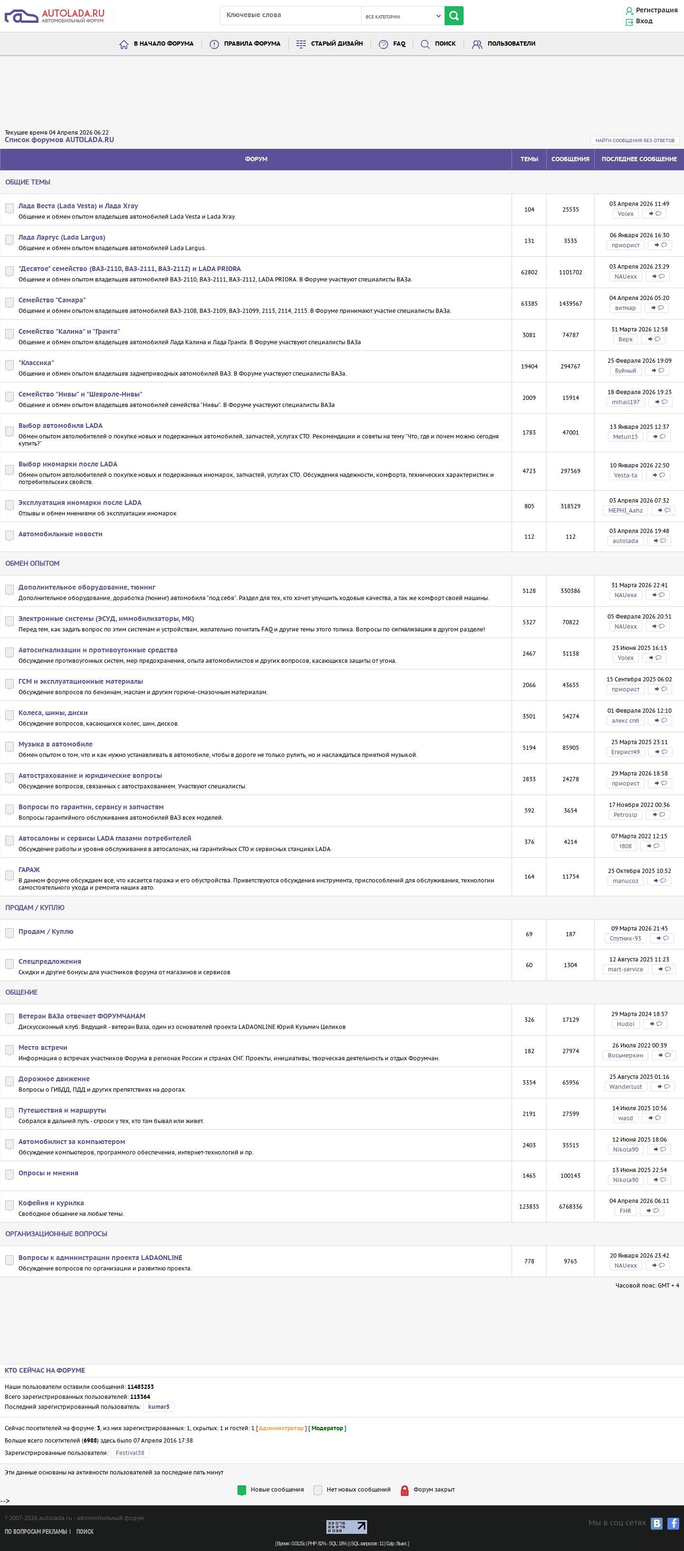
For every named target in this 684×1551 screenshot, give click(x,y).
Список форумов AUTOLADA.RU (59, 140)
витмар (625, 307)
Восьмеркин (625, 1055)
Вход (644, 21)
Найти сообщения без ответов (635, 140)
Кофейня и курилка (51, 1203)
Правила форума (252, 44)
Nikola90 (625, 1149)
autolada (625, 540)
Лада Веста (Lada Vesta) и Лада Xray (78, 206)
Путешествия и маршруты (62, 1111)
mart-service (625, 969)
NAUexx (626, 276)
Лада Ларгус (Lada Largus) (62, 238)
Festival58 (130, 1452)
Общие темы (27, 182)
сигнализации (411, 629)
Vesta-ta (625, 475)
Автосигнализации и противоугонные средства (98, 650)
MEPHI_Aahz (625, 510)
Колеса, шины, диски (53, 713)
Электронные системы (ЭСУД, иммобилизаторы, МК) (106, 619)
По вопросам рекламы (36, 1532)
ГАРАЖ (29, 870)
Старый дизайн (337, 44)
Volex (626, 213)
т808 (625, 846)
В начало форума (164, 44)
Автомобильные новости (61, 534)
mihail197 (626, 402)
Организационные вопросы (56, 1234)
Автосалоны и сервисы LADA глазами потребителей (105, 839)
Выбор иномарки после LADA (68, 464)
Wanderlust (625, 1086)
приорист (625, 245)
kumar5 (159, 1407)
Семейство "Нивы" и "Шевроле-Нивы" (80, 394)
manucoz (625, 880)
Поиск (445, 44)
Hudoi (626, 1024)
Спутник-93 (625, 938)
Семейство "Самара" (52, 300)
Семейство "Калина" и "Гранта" (69, 332)
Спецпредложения (50, 962)
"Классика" (36, 363)
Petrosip (625, 814)
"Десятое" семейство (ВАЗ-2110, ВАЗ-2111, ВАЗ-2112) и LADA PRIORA (130, 269)
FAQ (399, 44)
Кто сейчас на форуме (45, 1371)
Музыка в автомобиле (56, 744)
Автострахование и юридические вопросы (90, 776)
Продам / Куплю (35, 907)
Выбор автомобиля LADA (61, 426)
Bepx (625, 339)
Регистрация (657, 10)
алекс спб (625, 720)
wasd (625, 1118)
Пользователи (511, 44)
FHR (625, 1210)
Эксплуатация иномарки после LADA (80, 503)
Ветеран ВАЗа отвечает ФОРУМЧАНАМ (82, 1016)
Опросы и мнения (48, 1173)
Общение (21, 992)
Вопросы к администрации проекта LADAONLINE (100, 1258)
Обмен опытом (32, 563)
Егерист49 (625, 752)
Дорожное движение (54, 1079)
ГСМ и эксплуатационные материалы (81, 682)
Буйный (625, 370)
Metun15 (625, 436)
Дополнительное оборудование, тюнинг (87, 587)
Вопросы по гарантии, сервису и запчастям (91, 807)
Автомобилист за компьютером (72, 1142)
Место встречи (43, 1048)
